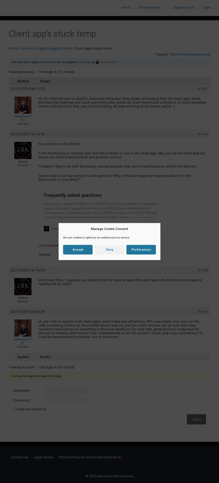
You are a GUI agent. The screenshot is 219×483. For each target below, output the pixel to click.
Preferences (141, 250)
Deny (109, 250)
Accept (78, 250)
